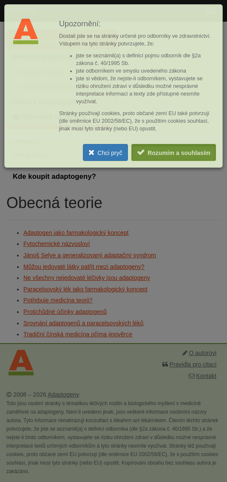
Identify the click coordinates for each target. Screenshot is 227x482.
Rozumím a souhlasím (179, 152)
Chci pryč (109, 152)
